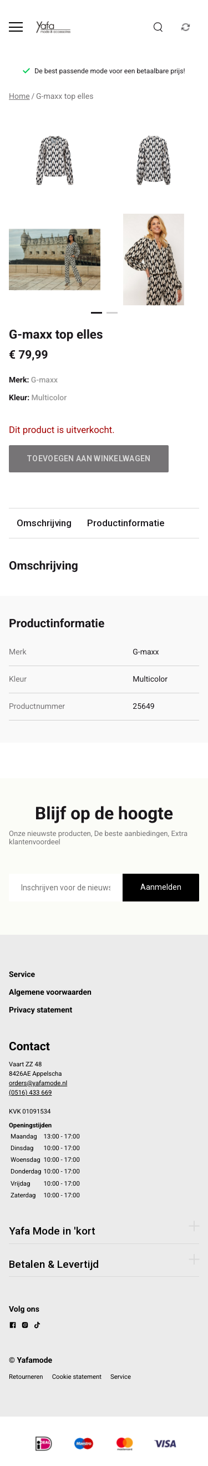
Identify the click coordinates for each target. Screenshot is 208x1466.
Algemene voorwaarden (50, 992)
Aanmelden (160, 887)
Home (19, 96)
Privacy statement (40, 1010)
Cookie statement (77, 1377)
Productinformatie (125, 522)
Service (22, 974)
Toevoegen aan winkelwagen (89, 458)
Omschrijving (44, 522)
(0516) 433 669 (30, 1092)
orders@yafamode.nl (38, 1083)
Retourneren (26, 1377)
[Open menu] (16, 27)
